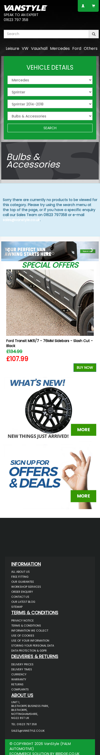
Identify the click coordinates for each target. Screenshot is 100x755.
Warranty (18, 679)
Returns (17, 684)
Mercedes (60, 48)
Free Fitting (19, 577)
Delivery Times (21, 669)
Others (91, 48)
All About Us (20, 572)
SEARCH (50, 127)
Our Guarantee (22, 582)
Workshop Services (26, 587)
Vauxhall (39, 48)
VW (25, 48)
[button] (8, 250)
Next (90, 322)
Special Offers (50, 265)
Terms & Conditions (26, 626)
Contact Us (20, 597)
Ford (76, 48)
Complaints (20, 689)
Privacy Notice (22, 621)
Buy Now (85, 367)
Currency (18, 674)
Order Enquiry (22, 592)
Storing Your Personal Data (32, 646)
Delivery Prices (22, 664)
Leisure (12, 48)
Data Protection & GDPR (29, 651)
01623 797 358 (16, 19)
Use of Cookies (22, 636)
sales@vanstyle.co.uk (21, 219)
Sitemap (16, 607)
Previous (9, 322)
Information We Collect (29, 631)
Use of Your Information (30, 641)
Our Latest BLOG (23, 602)
